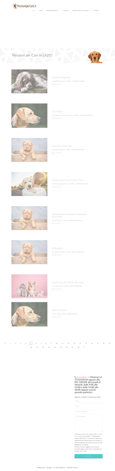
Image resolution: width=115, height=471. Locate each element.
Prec (5, 343)
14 (80, 343)
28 (78, 347)
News (41, 10)
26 (66, 347)
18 (103, 343)
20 (31, 347)
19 (109, 343)
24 (55, 347)
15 (86, 343)
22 (43, 347)
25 (60, 347)
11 (62, 343)
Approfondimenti (52, 10)
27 (72, 347)
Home (33, 10)
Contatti (96, 10)
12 (68, 343)
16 (92, 343)
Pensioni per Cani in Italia (81, 10)
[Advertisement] (57, 33)
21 (37, 347)
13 (74, 343)
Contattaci (82, 377)
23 (49, 347)
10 (56, 343)
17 (98, 343)
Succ (83, 347)
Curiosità (66, 10)
